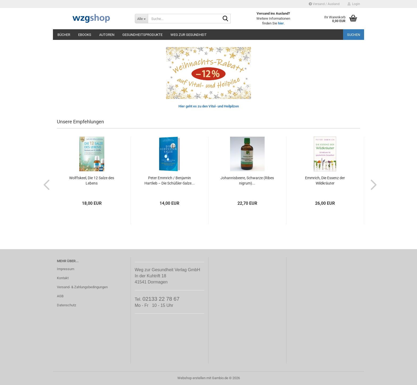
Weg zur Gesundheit (188, 35)
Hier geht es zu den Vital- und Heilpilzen (208, 106)
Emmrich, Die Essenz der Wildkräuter (325, 180)
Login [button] (354, 4)
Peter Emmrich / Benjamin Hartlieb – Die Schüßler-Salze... (169, 180)
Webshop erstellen (191, 378)
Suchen (353, 35)
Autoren (106, 35)
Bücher (63, 35)
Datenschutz (66, 305)
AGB (60, 296)
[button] (45, 184)
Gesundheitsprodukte (142, 35)
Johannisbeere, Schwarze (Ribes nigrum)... (247, 180)
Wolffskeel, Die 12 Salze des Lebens (91, 180)
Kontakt (63, 278)
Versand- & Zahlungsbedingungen (82, 287)
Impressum (65, 269)
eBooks (84, 35)
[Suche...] (141, 18)
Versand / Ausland (324, 4)
